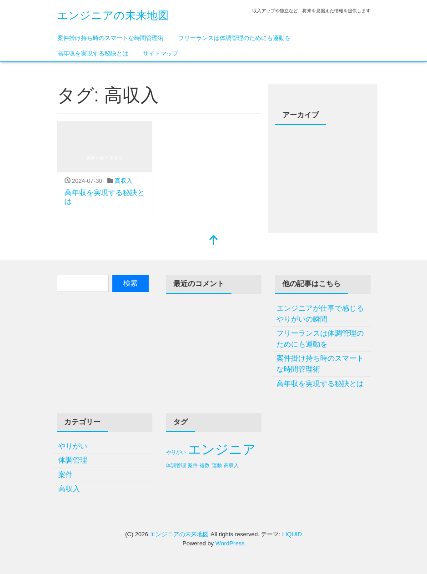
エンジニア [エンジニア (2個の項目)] (222, 449)
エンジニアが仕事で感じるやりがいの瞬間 (320, 313)
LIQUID (291, 534)
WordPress (230, 543)
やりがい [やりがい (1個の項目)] (176, 452)
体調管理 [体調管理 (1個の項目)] (176, 465)
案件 (65, 474)
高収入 (123, 180)
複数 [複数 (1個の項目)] (205, 465)
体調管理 (72, 460)
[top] (213, 241)
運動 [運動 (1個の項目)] (217, 465)
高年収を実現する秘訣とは (92, 53)
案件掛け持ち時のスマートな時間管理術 (110, 38)
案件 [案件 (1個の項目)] (193, 465)
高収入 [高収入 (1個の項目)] (231, 465)
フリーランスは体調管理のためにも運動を (234, 38)
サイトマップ (160, 53)
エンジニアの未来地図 (113, 15)
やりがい (72, 446)
